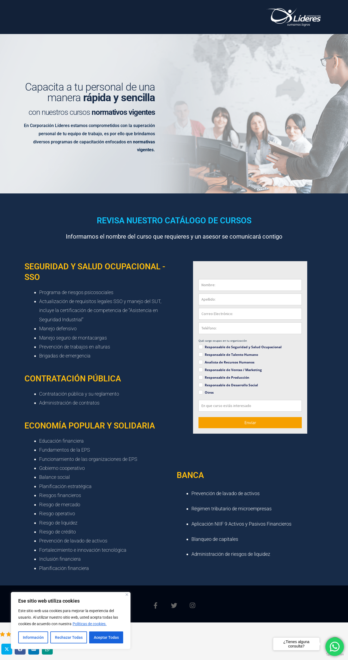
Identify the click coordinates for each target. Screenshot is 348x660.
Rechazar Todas (69, 637)
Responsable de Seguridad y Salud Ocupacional (243, 347)
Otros (209, 392)
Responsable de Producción (227, 377)
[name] (250, 285)
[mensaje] (250, 406)
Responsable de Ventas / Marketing (233, 370)
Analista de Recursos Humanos (229, 362)
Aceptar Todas (106, 637)
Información (33, 637)
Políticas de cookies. (90, 624)
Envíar (250, 422)
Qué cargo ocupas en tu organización (222, 341)
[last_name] (250, 299)
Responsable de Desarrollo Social (231, 385)
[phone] (250, 328)
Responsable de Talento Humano (231, 354)
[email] (250, 314)
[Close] (127, 594)
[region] (70, 620)
